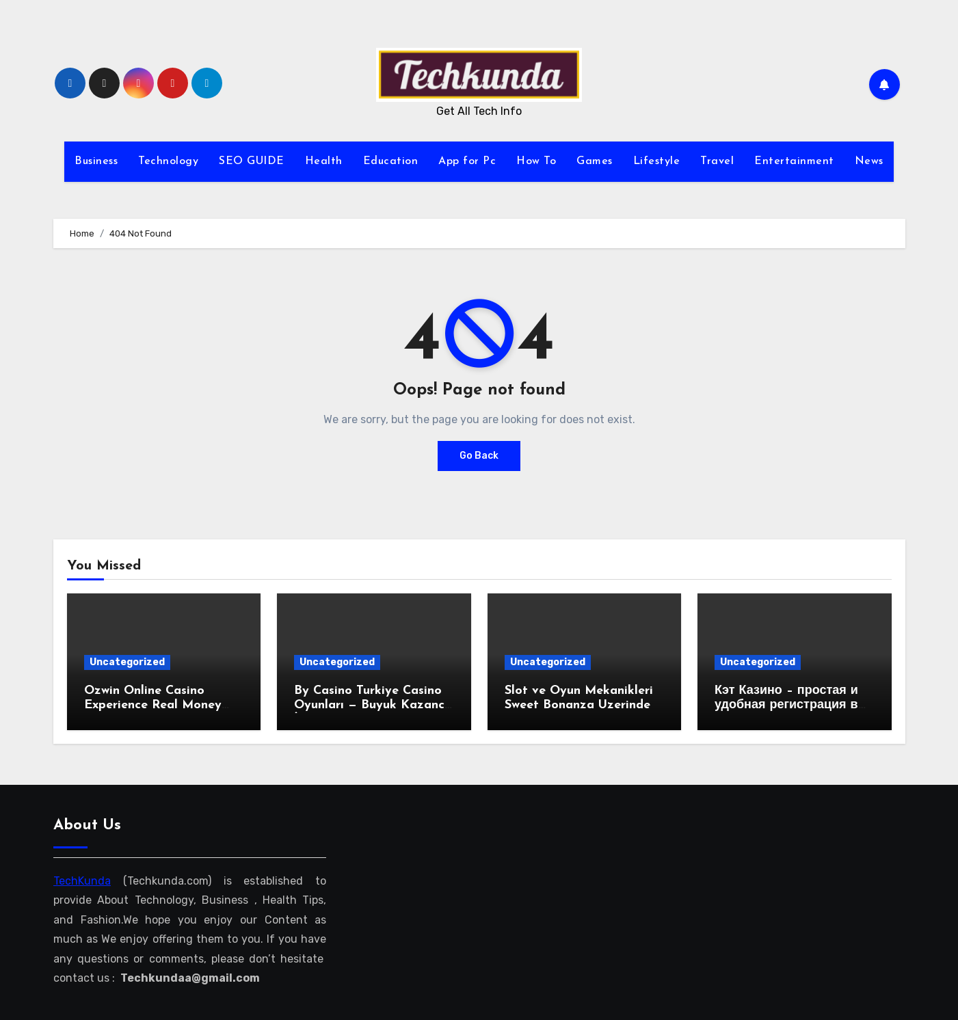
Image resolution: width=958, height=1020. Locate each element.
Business (96, 161)
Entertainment (794, 161)
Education (390, 161)
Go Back (479, 455)
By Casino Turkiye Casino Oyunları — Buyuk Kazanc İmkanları (369, 705)
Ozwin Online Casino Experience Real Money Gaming (153, 705)
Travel (717, 161)
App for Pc (467, 161)
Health (324, 161)
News (869, 161)
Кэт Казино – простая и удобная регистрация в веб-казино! (786, 705)
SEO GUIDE (251, 161)
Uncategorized (127, 662)
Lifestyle (656, 161)
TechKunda (82, 880)
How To (536, 161)
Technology (168, 161)
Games (594, 161)
